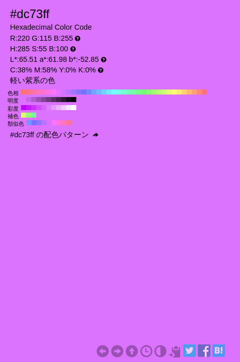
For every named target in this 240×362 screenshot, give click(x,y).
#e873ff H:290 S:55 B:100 (58, 92)
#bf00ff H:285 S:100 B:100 (23, 107)
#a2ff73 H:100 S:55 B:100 (154, 92)
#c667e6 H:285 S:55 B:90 (28, 99)
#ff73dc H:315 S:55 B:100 (59, 122)
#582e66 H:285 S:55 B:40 (53, 99)
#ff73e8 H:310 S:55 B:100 (48, 92)
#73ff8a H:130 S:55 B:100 (139, 92)
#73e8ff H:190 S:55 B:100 (108, 92)
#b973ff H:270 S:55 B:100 (68, 92)
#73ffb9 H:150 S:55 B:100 (129, 92)
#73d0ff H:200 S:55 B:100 (103, 92)
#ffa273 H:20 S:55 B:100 (194, 92)
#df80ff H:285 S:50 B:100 (48, 107)
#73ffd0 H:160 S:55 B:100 (124, 92)
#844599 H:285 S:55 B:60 (43, 99)
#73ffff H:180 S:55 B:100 (113, 92)
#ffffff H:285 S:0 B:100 (73, 107)
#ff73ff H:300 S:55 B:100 (53, 92)
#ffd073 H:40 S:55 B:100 (184, 92)
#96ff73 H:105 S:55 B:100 (28, 115)
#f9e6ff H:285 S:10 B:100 (68, 107)
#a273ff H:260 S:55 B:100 (73, 92)
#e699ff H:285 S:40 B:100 (53, 107)
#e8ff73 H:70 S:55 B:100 (169, 92)
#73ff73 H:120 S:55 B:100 (144, 92)
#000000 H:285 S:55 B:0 (73, 99)
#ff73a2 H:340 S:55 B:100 (33, 92)
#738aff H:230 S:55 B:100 (88, 92)
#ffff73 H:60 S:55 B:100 (174, 92)
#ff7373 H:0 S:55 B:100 (204, 92)
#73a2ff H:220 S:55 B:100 (93, 92)
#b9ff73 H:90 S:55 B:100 (159, 92)
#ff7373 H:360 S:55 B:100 (23, 92)
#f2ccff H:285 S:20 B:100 (63, 107)
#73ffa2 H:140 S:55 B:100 (134, 92)
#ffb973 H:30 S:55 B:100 (189, 92)
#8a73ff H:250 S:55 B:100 (78, 92)
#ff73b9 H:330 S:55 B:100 (38, 92)
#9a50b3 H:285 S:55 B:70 (38, 99)
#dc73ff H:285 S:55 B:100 (23, 99)
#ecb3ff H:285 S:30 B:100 (58, 107)
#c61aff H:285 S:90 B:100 (28, 107)
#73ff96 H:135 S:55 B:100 (33, 115)
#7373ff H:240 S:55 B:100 (83, 92)
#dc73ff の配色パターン (54, 135)
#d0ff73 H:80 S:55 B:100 (164, 92)
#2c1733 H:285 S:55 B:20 (63, 99)
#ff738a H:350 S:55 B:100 (28, 92)
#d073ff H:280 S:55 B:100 (63, 92)
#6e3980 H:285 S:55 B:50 (48, 99)
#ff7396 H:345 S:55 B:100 (69, 122)
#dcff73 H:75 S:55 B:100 (23, 115)
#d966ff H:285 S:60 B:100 (43, 107)
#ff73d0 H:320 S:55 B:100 (43, 92)
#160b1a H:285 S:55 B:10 (68, 99)
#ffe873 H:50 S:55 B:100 (179, 92)
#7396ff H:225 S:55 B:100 (29, 122)
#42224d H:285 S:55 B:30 (58, 99)
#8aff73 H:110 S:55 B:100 (149, 92)
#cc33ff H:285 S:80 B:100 (33, 107)
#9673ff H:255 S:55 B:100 (39, 122)
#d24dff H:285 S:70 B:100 (38, 107)
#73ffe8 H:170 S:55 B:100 (119, 92)
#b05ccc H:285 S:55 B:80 (33, 99)
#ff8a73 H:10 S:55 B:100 (199, 92)
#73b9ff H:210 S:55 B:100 (98, 92)
